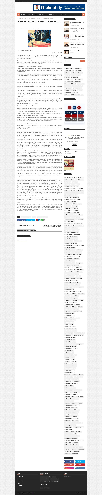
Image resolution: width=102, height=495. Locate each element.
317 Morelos (66, 83)
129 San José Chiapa (68, 333)
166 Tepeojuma (76, 392)
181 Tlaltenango (75, 411)
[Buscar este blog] (72, 61)
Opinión (80, 119)
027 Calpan (66, 201)
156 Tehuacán (75, 379)
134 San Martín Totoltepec (69, 339)
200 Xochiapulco (67, 436)
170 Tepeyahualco (79, 396)
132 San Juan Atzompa (78, 335)
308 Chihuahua (67, 75)
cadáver (53, 476)
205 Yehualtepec (67, 442)
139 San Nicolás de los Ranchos (70, 348)
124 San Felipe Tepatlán (69, 322)
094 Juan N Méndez (76, 282)
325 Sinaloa (66, 90)
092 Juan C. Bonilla (74, 280)
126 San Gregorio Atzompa (69, 326)
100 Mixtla (79, 291)
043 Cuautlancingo (79, 219)
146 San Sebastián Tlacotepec (70, 363)
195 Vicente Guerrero (68, 429)
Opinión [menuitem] (23, 14)
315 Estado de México (68, 81)
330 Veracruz (67, 94)
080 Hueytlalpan (67, 267)
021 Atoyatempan (67, 195)
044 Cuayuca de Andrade (69, 221)
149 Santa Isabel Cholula (69, 370)
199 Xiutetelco (74, 433)
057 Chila (66, 236)
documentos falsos (45, 479)
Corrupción (74, 119)
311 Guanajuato (74, 77)
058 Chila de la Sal (73, 236)
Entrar (74, 144)
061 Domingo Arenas (68, 241)
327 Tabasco (79, 90)
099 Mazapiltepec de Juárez (69, 291)
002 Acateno (80, 177)
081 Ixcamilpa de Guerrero (69, 269)
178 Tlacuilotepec (67, 409)
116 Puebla (80, 306)
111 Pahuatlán (74, 302)
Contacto (32, 1)
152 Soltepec (80, 374)
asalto (49, 476)
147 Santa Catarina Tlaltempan (70, 365)
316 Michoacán (78, 81)
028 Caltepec (73, 201)
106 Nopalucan (75, 298)
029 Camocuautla (67, 203)
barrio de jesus (21, 481)
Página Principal (20, 18)
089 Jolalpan (66, 278)
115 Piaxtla (74, 306)
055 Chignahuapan (68, 234)
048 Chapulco (80, 225)
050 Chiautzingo (74, 227)
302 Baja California (77, 68)
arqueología (20, 476)
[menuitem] (18, 14)
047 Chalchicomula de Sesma (70, 225)
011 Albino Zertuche (75, 186)
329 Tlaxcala (75, 92)
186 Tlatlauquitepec (68, 418)
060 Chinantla (74, 238)
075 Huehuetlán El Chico (69, 260)
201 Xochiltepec (76, 436)
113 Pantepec (77, 304)
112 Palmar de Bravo (68, 304)
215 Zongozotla (76, 451)
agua (22, 217)
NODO (79, 107)
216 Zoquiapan (67, 453)
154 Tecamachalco (78, 376)
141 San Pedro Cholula (68, 352)
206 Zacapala (75, 442)
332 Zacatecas (81, 94)
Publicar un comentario (22, 241)
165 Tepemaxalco (67, 392)
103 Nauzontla (81, 293)
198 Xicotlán (66, 433)
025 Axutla (66, 199)
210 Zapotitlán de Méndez (77, 447)
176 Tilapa (77, 405)
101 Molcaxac (67, 293)
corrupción (46, 488)
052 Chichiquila (77, 230)
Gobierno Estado (74, 112)
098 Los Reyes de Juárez (69, 289)
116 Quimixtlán (67, 309)
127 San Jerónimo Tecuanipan (70, 328)
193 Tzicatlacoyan (68, 427)
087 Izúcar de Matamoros (69, 276)
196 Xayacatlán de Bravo (69, 431)
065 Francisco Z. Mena (79, 245)
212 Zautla (74, 449)
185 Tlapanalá (75, 416)
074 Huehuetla (76, 258)
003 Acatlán (66, 179)
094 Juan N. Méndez (68, 284)
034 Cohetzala (75, 208)
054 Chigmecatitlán (74, 232)
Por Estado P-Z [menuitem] (53, 14)
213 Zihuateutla (81, 449)
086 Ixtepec (76, 273)
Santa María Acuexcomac (29, 18)
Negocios (68, 119)
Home (76, 493)
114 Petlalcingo (67, 306)
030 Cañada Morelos (77, 203)
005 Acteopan (81, 179)
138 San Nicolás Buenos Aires (70, 346)
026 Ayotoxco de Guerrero (75, 199)
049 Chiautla (66, 227)
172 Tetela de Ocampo (68, 401)
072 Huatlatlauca (76, 256)
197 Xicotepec (78, 431)
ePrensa (46, 1)
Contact (83, 493)
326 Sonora (73, 90)
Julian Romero (28, 217)
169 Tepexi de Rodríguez (69, 396)
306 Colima (73, 72)
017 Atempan (80, 190)
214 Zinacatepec (67, 451)
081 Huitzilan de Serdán (77, 267)
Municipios (80, 112)
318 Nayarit (73, 83)
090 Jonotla (79, 278)
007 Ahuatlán (74, 181)
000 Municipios (67, 177)
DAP (42, 488)
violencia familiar (54, 481)
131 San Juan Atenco (68, 335)
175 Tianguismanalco (68, 405)
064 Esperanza (74, 243)
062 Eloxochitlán (78, 241)
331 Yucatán (73, 94)
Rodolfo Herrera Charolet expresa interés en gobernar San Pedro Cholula (77, 44)
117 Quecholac (75, 309)
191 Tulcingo (79, 422)
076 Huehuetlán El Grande (69, 263)
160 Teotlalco (74, 383)
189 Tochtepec (75, 420)
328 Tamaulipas (67, 92)
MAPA (74, 107)
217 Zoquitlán (75, 453)
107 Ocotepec (67, 300)
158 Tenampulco (76, 381)
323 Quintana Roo (68, 88)
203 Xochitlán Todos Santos (70, 440)
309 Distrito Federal (76, 75)
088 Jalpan (78, 276)
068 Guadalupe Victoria (76, 252)
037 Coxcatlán (67, 212)
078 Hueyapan (67, 265)
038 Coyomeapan (75, 212)
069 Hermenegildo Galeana (69, 254)
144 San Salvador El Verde (69, 359)
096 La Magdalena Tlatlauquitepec (71, 287)
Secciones (41, 1)
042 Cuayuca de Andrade (69, 219)
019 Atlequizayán (74, 192)
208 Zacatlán (75, 444)
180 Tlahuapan (67, 411)
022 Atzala (75, 195)
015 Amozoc (66, 190)
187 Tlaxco (76, 418)
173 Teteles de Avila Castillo (69, 403)
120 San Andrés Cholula (69, 313)
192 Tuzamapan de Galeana (70, 425)
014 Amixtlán (80, 188)
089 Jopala (73, 278)
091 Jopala (66, 280)
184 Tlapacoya (67, 416)
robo (49, 481)
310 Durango (67, 77)
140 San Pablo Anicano (69, 350)
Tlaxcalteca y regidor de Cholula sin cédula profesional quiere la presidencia (77, 36)
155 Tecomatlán (67, 379)
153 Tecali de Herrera (68, 376)
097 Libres (82, 287)
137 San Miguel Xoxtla (79, 344)
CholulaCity (23, 1)
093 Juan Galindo (67, 282)
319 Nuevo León (80, 83)
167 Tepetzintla (67, 394)
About (79, 493)
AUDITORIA (66, 151)
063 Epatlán (66, 243)
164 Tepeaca (79, 390)
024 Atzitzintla (76, 197)
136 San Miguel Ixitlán (68, 344)
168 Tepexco (74, 394)
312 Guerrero (67, 79)
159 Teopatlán (67, 383)
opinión (33, 217)
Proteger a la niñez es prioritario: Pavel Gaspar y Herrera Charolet (77, 29)
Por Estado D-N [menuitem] (42, 14)
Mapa (37, 1)
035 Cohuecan (67, 210)
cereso (19, 483)
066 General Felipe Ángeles (69, 249)
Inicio (18, 1)
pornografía (43, 481)
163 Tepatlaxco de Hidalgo (69, 390)
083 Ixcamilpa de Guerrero (69, 271)
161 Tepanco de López (68, 385)
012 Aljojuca (66, 188)
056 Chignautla (77, 234)
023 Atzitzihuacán (67, 197)
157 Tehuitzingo (67, 381)
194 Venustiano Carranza (78, 427)
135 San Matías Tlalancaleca (70, 341)
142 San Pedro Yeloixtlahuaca (70, 355)
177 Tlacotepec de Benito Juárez (70, 407)
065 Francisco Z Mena (68, 245)
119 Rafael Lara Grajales (77, 311)
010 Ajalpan (66, 186)
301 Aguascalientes (68, 68)
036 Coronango (75, 210)
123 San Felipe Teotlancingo (69, 319)
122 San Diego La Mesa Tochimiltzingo (72, 317)
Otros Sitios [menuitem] (63, 14)
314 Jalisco (80, 79)
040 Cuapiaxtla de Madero (77, 214)
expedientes (20, 485)
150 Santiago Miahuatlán (69, 372)
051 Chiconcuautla (68, 230)
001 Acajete (74, 177)
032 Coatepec (75, 206)
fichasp (51, 479)
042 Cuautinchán (76, 217)
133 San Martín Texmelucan (69, 337)
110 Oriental (66, 302)
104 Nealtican (67, 295)
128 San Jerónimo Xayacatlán (70, 330)
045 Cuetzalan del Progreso (69, 223)
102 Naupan (74, 293)
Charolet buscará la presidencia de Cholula (77, 23)
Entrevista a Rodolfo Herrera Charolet (76, 51)
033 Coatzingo (67, 208)
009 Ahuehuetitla (76, 184)
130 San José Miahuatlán (79, 333)
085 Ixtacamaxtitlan (68, 273)
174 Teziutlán (79, 403)
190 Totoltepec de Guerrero (69, 422)
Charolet (33, 493)
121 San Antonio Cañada (69, 315)
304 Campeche (78, 70)
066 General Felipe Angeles (69, 247)
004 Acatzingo (73, 179)
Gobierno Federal (68, 112)
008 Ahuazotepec (67, 184)
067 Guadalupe (80, 249)
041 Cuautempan (67, 217)
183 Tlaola (75, 414)
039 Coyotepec (67, 214)
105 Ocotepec (67, 298)
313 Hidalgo (74, 79)
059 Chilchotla (67, 238)
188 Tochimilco (67, 420)
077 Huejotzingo (79, 263)
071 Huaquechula (67, 256)
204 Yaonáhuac (80, 440)
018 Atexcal (66, 192)
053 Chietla (66, 232)
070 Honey (79, 254)
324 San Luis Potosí (77, 88)
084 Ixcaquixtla (80, 271)
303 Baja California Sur (69, 70)
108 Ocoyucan (74, 300)
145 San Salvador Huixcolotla (70, 361)
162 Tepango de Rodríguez (69, 387)
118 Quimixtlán (67, 311)
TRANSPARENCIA (67, 153)
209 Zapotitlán (67, 447)
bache (19, 478)
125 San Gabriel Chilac (68, 324)
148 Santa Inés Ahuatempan (69, 368)
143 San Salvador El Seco (69, 357)
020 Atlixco (81, 192)
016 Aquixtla (73, 190)
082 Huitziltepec (80, 269)
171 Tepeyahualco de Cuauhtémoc (71, 398)
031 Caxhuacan (67, 206)
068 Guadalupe (67, 252)
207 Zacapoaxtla (67, 444)
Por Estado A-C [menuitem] (32, 14)
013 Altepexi (73, 188)
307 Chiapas (80, 72)
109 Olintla (81, 300)
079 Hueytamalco (75, 265)
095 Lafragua (76, 284)
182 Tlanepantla (67, 414)
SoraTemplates (24, 493)
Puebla (28, 1)
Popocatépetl (43, 476)
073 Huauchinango (68, 258)
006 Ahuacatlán (67, 181)
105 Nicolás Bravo (75, 295)
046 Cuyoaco (79, 223)
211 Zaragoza (67, 449)
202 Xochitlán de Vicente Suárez (70, 438)
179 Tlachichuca (76, 409)
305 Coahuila (67, 72)
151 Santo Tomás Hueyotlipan (70, 374)
